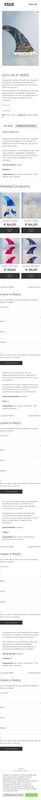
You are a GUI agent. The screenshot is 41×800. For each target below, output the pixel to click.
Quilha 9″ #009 (7, 416)
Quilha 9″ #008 (7, 287)
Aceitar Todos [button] (31, 795)
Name (3, 321)
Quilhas (29, 115)
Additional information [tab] (26, 126)
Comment (4, 307)
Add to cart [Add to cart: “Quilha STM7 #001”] (10, 275)
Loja (20, 769)
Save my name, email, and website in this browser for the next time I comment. (20, 356)
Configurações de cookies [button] (13, 795)
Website (3, 342)
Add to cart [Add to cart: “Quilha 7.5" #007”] (31, 230)
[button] (37, 12)
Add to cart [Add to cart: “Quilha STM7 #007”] (31, 275)
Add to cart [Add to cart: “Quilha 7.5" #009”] (10, 230)
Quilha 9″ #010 (34, 287)
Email (2, 332)
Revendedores (20, 771)
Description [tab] (8, 126)
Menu (31, 4)
